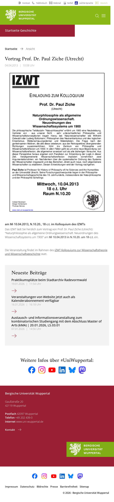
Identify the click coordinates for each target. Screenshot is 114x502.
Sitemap (84, 486)
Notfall (70, 3)
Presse (54, 486)
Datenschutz (27, 486)
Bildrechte (42, 486)
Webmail (57, 3)
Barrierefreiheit (68, 486)
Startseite (11, 49)
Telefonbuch (41, 3)
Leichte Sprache (86, 3)
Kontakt (10, 429)
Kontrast (26, 3)
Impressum (11, 486)
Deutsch (103, 3)
